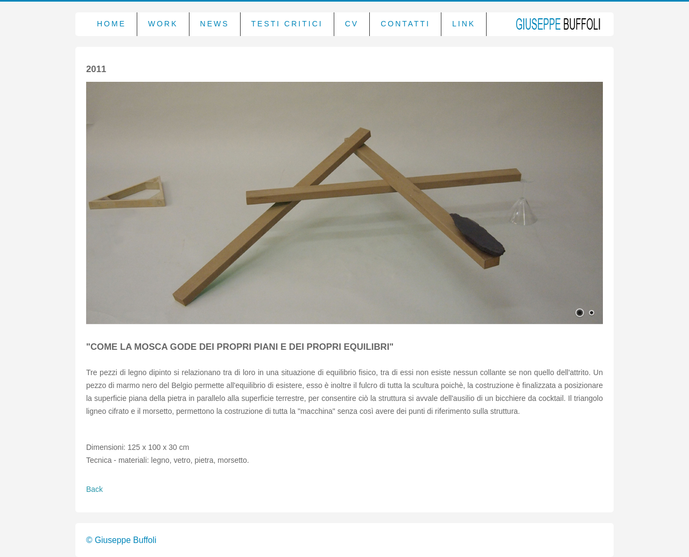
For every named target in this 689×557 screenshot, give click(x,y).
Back (94, 489)
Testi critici (287, 23)
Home (111, 23)
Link (463, 23)
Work (163, 23)
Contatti (405, 23)
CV (351, 23)
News (214, 23)
